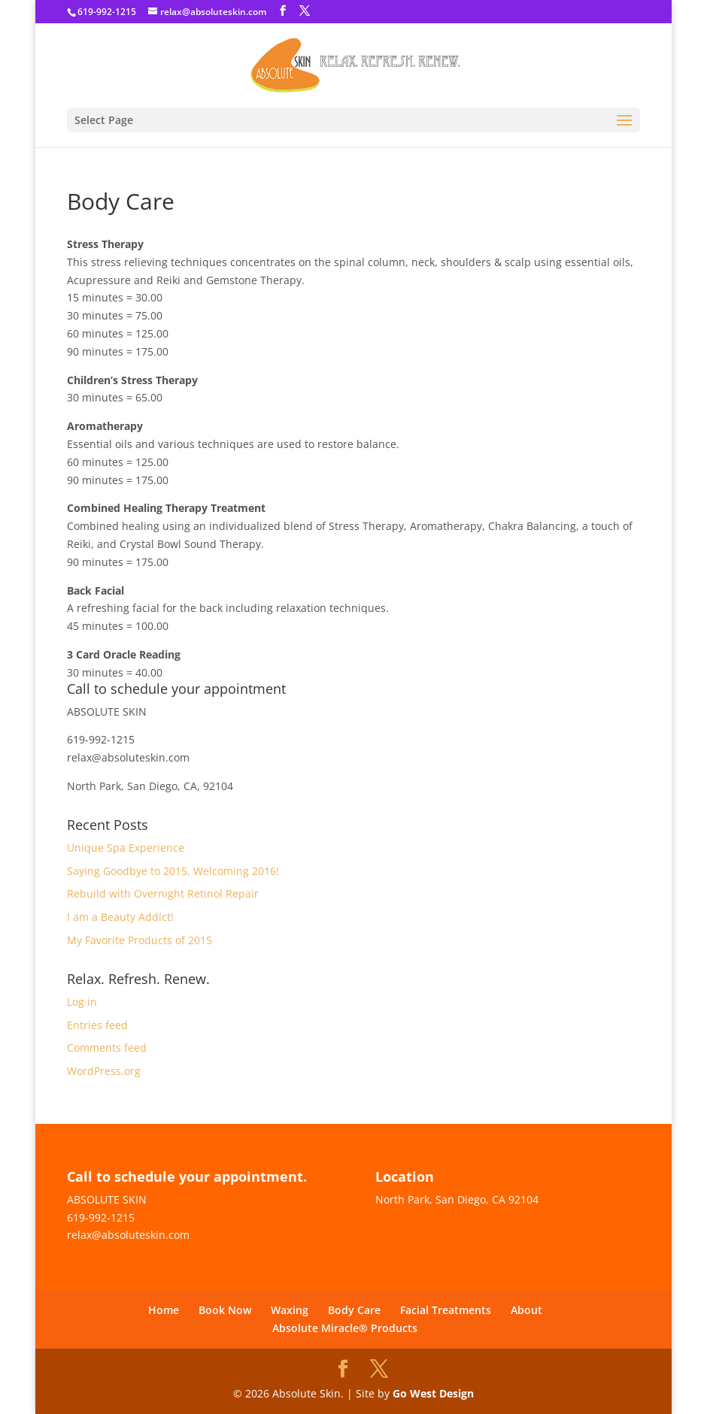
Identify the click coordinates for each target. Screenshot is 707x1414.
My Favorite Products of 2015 (139, 940)
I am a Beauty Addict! (120, 917)
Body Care (354, 1310)
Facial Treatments (445, 1310)
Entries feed (97, 1025)
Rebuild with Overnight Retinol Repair (163, 893)
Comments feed (107, 1047)
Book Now (225, 1310)
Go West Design (433, 1393)
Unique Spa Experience (125, 847)
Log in (82, 1002)
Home (163, 1310)
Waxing (289, 1310)
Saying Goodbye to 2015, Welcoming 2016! (173, 871)
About (526, 1310)
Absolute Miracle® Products (344, 1328)
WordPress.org (104, 1071)
